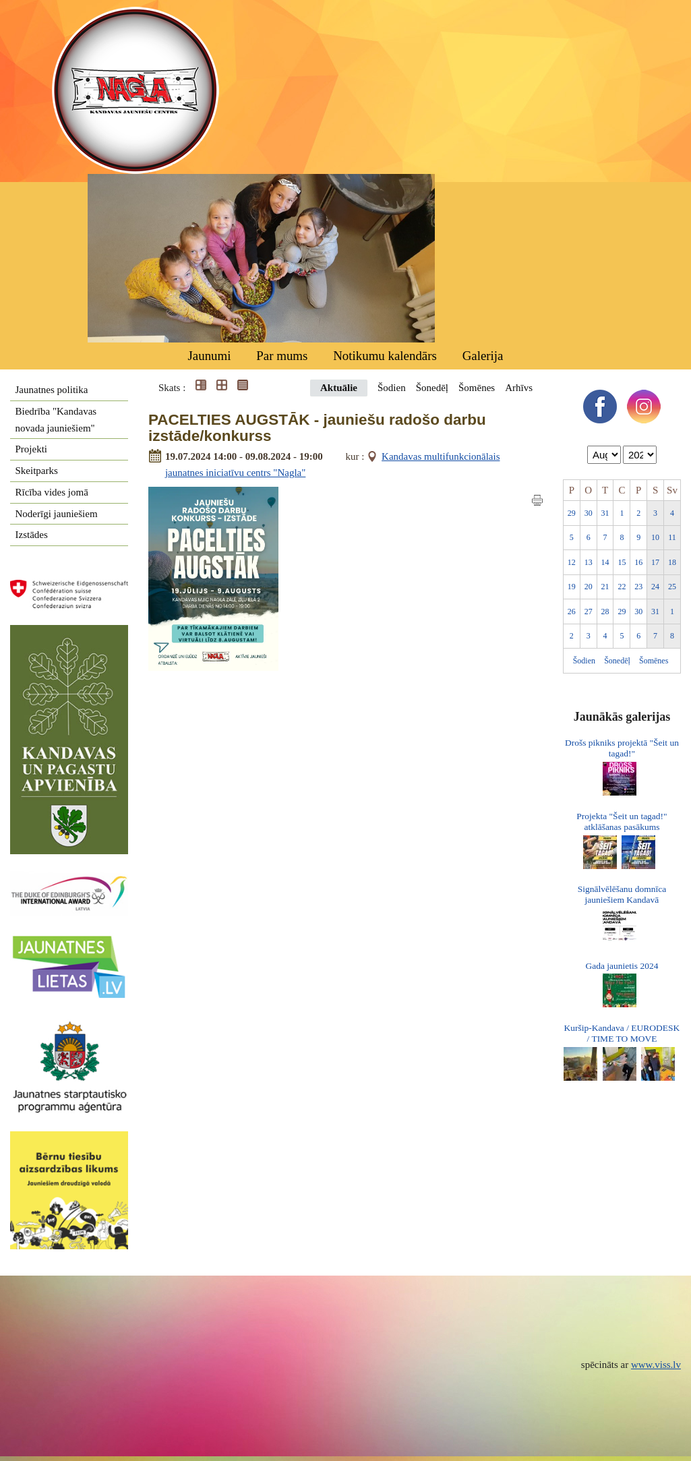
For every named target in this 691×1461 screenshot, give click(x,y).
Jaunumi (209, 356)
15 (622, 562)
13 (588, 562)
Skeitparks (37, 470)
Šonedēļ (432, 387)
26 (572, 611)
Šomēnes (476, 387)
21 (605, 586)
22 (622, 586)
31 (605, 513)
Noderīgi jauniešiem (57, 513)
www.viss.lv (656, 1364)
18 (672, 562)
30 (588, 513)
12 (572, 562)
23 (638, 586)
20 (588, 586)
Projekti (32, 449)
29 (572, 513)
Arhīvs (519, 387)
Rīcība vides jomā (52, 492)
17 (655, 562)
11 (672, 537)
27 (588, 611)
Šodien (392, 387)
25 (672, 586)
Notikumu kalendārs (385, 356)
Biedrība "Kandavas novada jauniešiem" (56, 420)
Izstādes (32, 534)
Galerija (483, 356)
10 (655, 537)
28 (605, 611)
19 (572, 586)
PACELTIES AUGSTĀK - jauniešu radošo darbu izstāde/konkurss (317, 428)
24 (655, 586)
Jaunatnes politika (52, 389)
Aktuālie (338, 387)
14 (605, 562)
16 (638, 562)
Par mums (281, 356)
